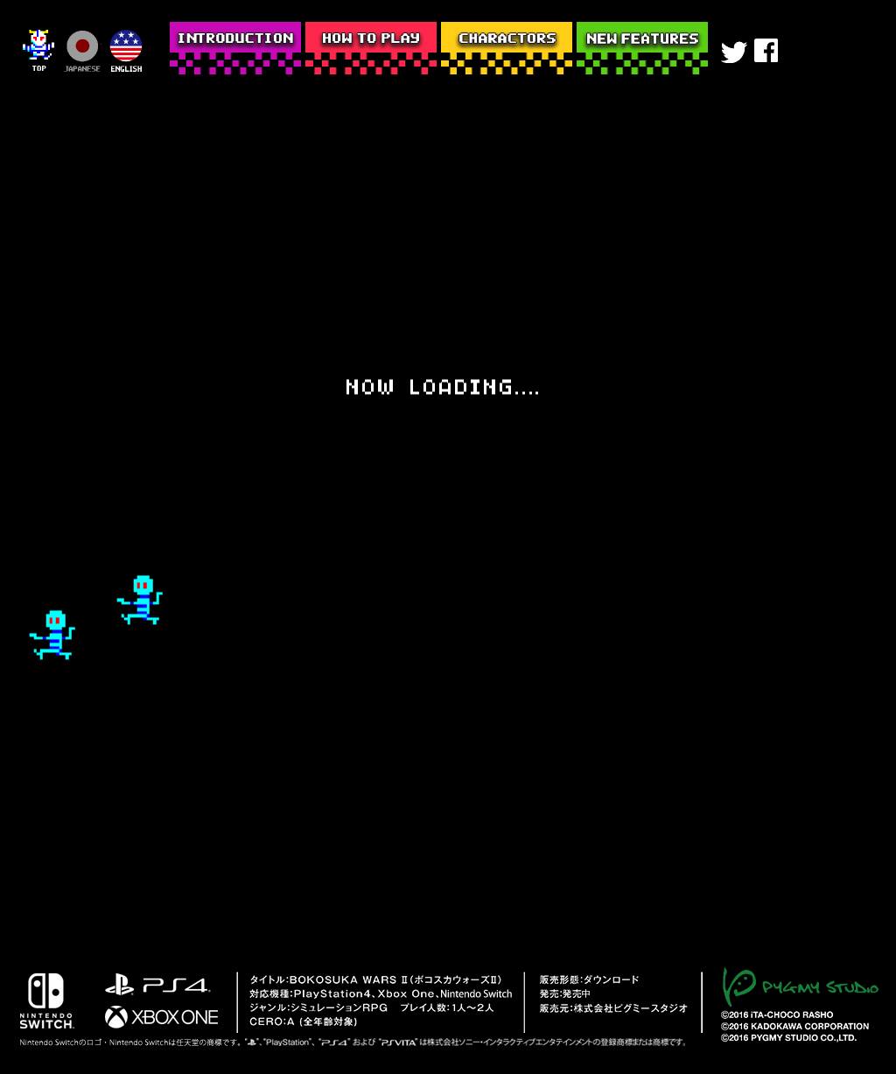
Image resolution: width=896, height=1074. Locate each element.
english (124, 52)
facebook (769, 54)
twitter (734, 54)
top (39, 52)
